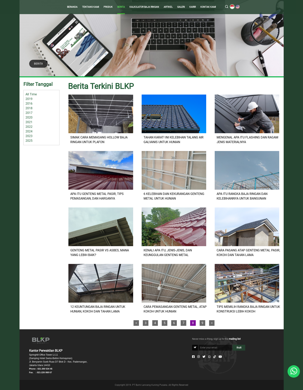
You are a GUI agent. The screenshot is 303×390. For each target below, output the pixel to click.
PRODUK (108, 7)
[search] (226, 7)
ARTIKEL (168, 7)
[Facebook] (193, 356)
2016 (29, 103)
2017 (29, 113)
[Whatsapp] (209, 356)
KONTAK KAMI (208, 7)
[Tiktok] (214, 356)
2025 (29, 141)
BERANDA (72, 7)
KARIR (192, 7)
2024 (29, 131)
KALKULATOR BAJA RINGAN (144, 7)
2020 (29, 117)
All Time (31, 94)
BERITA (121, 7)
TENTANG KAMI (90, 7)
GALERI (181, 7)
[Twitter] (204, 356)
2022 (29, 127)
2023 (29, 136)
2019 (29, 99)
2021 (29, 122)
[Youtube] (220, 356)
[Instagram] (198, 356)
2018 (29, 108)
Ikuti (239, 347)
